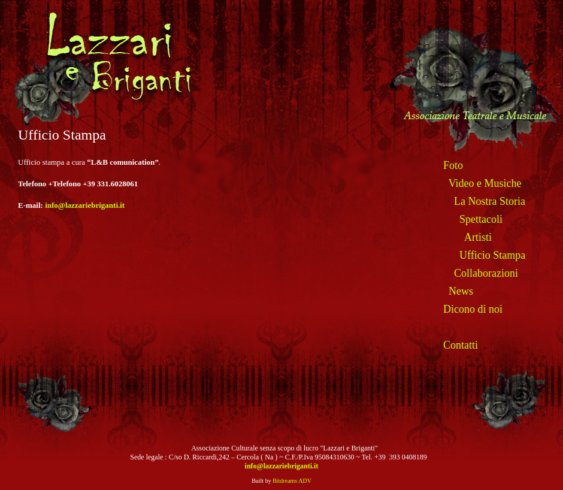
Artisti (478, 237)
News (461, 291)
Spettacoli (481, 219)
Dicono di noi (473, 309)
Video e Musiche (485, 183)
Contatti (460, 345)
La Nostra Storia (489, 201)
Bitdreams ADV (292, 480)
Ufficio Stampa (492, 255)
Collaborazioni (486, 273)
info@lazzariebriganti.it (85, 205)
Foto (453, 165)
